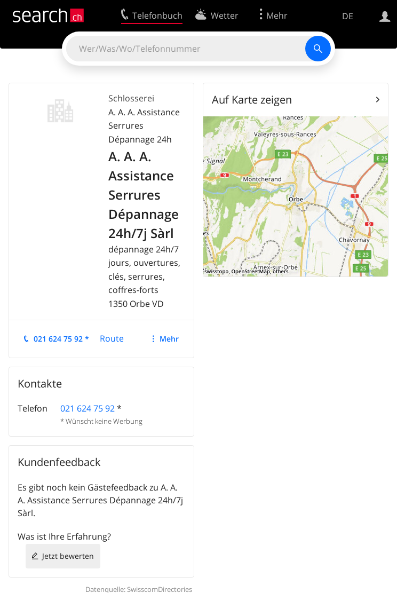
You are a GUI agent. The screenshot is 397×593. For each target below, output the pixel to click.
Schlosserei (131, 98)
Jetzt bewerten (68, 556)
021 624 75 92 (87, 408)
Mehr (169, 339)
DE (347, 16)
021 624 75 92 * (61, 339)
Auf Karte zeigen (252, 99)
